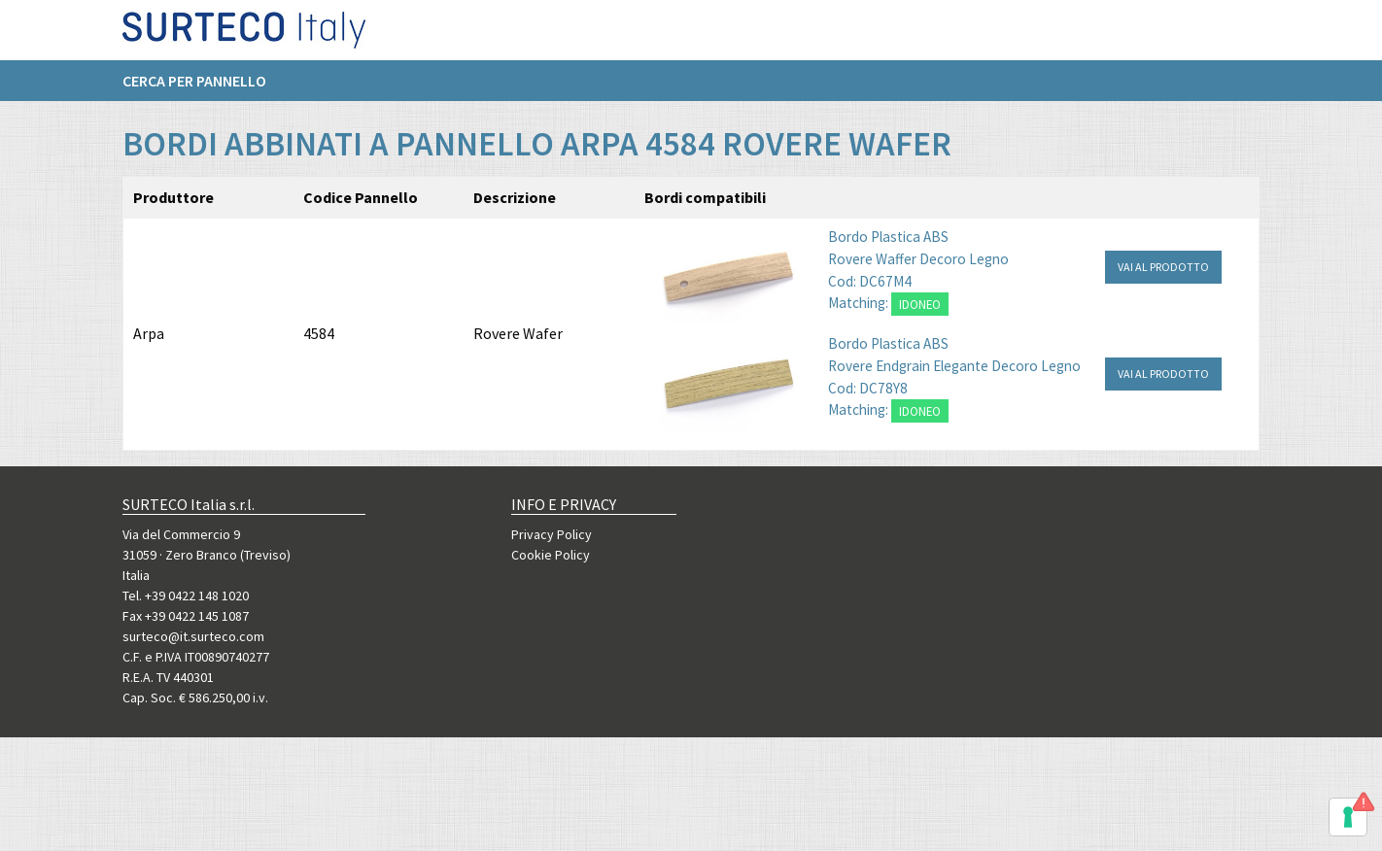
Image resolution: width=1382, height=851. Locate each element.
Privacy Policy (551, 534)
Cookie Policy (550, 554)
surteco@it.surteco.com (193, 636)
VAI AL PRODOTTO (1163, 266)
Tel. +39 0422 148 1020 (185, 595)
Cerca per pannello (194, 88)
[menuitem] (204, 88)
